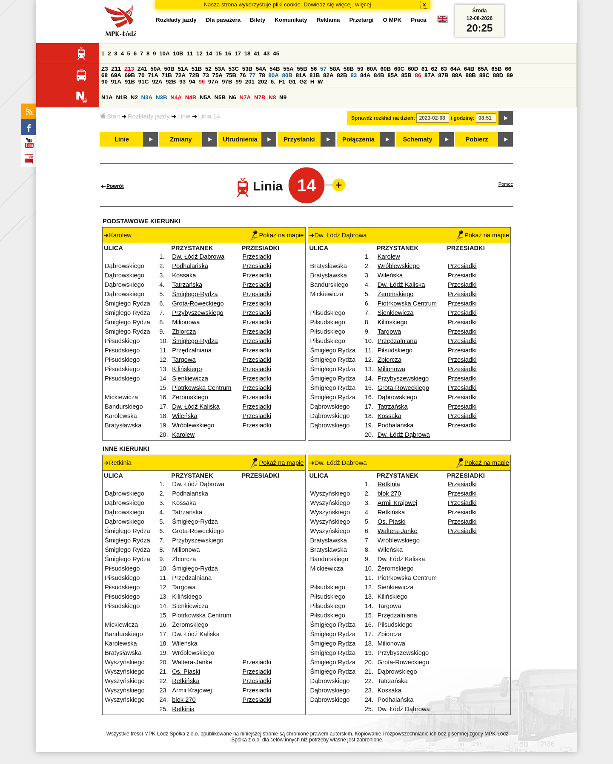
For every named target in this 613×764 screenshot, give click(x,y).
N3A (147, 97)
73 (206, 75)
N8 (272, 97)
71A (153, 75)
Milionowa (186, 322)
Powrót (115, 186)
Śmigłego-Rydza (195, 294)
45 (276, 53)
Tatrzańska (187, 284)
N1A (107, 97)
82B (342, 75)
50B (169, 69)
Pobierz (477, 139)
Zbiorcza (184, 331)
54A (261, 69)
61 (424, 69)
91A (116, 81)
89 (510, 75)
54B (274, 69)
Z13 (129, 69)
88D (498, 75)
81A (301, 75)
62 (434, 69)
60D (413, 69)
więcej (363, 4)
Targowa (183, 359)
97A (213, 81)
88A (457, 75)
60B (386, 69)
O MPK (392, 20)
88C (484, 75)
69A (116, 75)
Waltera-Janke (192, 662)
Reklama (328, 20)
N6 (232, 97)
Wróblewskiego (193, 425)
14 (209, 53)
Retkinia (183, 709)
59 (360, 69)
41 (257, 53)
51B (197, 69)
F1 (281, 81)
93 (182, 81)
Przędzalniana (192, 350)
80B (287, 75)
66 (508, 69)
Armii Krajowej (192, 690)
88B (471, 75)
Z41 (142, 69)
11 (189, 53)
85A (392, 75)
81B (314, 75)
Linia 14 (209, 116)
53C (234, 69)
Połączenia (358, 139)
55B (302, 69)
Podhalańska (190, 265)
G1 (292, 81)
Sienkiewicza (190, 378)
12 (199, 53)
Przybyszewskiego (197, 312)
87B (443, 75)
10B (178, 53)
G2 (303, 81)
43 (267, 53)
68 (104, 75)
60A (372, 69)
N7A (245, 97)
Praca (418, 20)
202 (262, 81)
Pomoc (505, 184)
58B (349, 69)
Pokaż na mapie (277, 235)
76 (243, 75)
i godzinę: (463, 118)
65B (496, 69)
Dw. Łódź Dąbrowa (198, 256)
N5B (220, 97)
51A (183, 69)
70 (141, 75)
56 (314, 69)
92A (157, 81)
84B (379, 75)
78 (262, 75)
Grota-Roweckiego (197, 303)
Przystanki (299, 139)
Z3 (104, 69)
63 (444, 69)
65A (483, 69)
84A (365, 75)
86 (418, 75)
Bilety (257, 20)
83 (353, 75)
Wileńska (184, 415)
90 (104, 81)
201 (250, 81)
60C (399, 69)
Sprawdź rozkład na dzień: (383, 118)
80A (273, 75)
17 (238, 53)
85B (406, 75)
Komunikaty (291, 20)
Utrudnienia (240, 139)
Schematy (417, 139)
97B (227, 81)
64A (455, 69)
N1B (121, 97)
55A (288, 69)
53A (220, 69)
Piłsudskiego (395, 350)
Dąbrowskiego (397, 397)
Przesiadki (257, 256)
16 (228, 53)
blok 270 (183, 699)
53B (247, 69)
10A (164, 53)
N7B (260, 97)
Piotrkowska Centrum (201, 387)
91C (143, 81)
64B (469, 69)
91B (130, 81)
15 (218, 53)
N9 (282, 97)
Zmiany (181, 139)
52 (208, 69)
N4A (176, 97)
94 (192, 81)
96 (201, 81)
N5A (205, 97)
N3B (161, 97)
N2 (134, 97)
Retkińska (185, 681)
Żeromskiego (190, 397)
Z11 (116, 69)
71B (167, 75)
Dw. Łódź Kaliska (196, 406)
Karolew (183, 434)
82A (328, 75)
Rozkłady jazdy (149, 116)
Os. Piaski (186, 671)
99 (238, 81)
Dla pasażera (223, 20)
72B (194, 75)
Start (110, 116)
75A (217, 75)
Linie (184, 116)
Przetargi (361, 20)
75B (231, 75)
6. (273, 81)
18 (247, 53)
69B (130, 75)
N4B (191, 97)
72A (180, 75)
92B (171, 81)
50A (155, 69)
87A (429, 75)
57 (323, 69)
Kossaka (184, 275)
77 (252, 75)
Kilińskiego (187, 369)
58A (335, 69)
